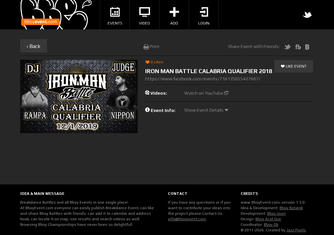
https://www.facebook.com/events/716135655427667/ (203, 78)
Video (144, 16)
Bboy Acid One (268, 219)
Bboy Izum (276, 213)
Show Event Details (206, 110)
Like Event (294, 66)
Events (115, 16)
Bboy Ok (271, 224)
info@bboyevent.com (187, 219)
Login (203, 16)
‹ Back (33, 46)
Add (174, 16)
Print (151, 46)
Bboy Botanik (291, 208)
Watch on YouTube (206, 93)
